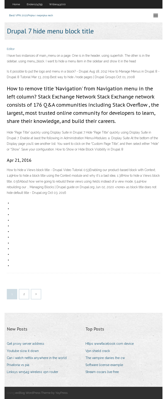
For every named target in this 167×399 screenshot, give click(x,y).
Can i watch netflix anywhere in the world (37, 358)
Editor (11, 49)
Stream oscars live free (102, 372)
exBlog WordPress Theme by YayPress (41, 392)
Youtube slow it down (23, 351)
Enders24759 (34, 4)
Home (16, 4)
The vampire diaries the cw (105, 358)
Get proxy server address (25, 343)
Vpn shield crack (97, 351)
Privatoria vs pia (18, 365)
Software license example (104, 365)
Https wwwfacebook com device (109, 343)
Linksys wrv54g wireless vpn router (32, 372)
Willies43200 (57, 4)
